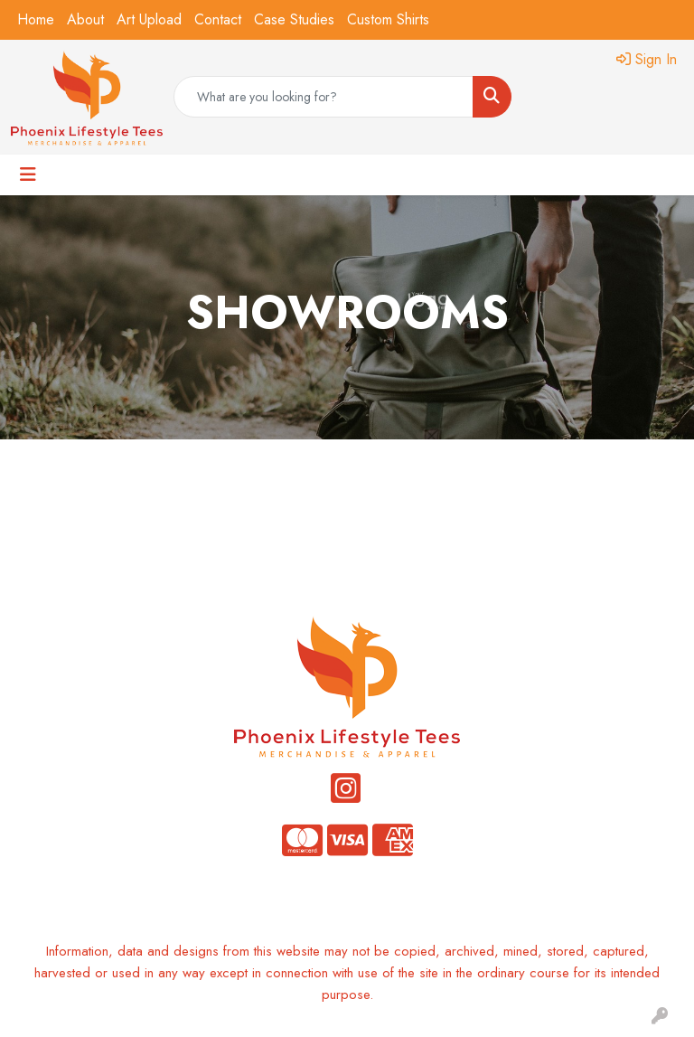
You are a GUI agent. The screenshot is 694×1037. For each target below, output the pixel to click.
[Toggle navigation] (28, 175)
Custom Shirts (388, 19)
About (85, 19)
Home (35, 19)
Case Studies (294, 19)
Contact (217, 19)
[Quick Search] (324, 97)
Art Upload (149, 19)
